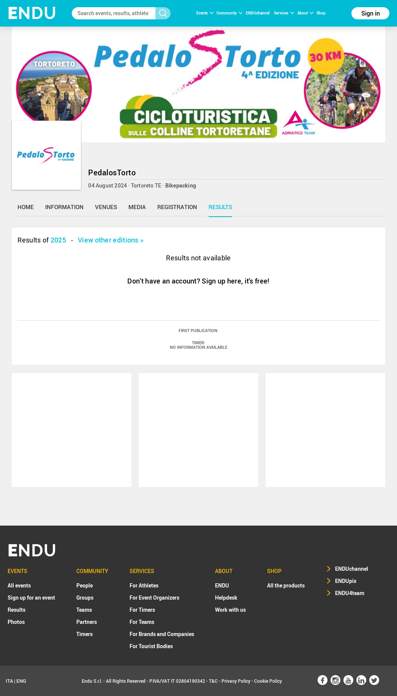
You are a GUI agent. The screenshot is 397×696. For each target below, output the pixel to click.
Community (229, 13)
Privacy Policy (235, 681)
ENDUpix (345, 580)
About (305, 13)
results (220, 207)
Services (284, 13)
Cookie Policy (268, 681)
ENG (21, 680)
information (64, 207)
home (25, 207)
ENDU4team (349, 593)
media (137, 207)
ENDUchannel (258, 13)
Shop (321, 13)
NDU (32, 13)
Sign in (370, 13)
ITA (9, 680)
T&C (213, 681)
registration (177, 207)
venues (106, 207)
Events (205, 13)
